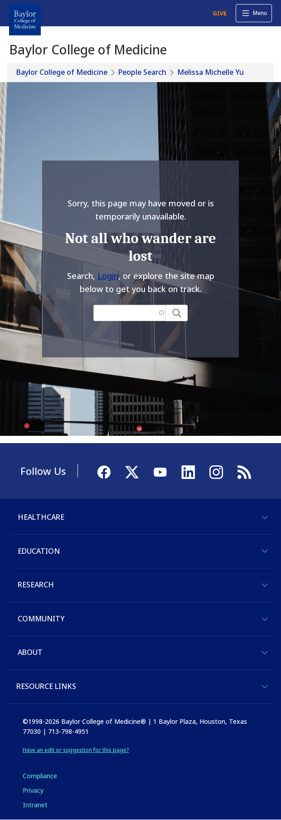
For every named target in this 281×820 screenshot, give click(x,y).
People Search (142, 72)
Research (36, 585)
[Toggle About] (264, 652)
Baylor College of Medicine (61, 72)
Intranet (35, 804)
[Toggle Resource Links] (264, 686)
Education (39, 551)
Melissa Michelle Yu (210, 72)
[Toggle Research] (264, 585)
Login (107, 275)
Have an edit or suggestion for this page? (76, 750)
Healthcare (41, 517)
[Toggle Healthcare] (264, 517)
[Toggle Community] (264, 619)
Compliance (40, 775)
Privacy (33, 790)
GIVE (220, 13)
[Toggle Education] (264, 551)
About (30, 652)
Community (41, 619)
